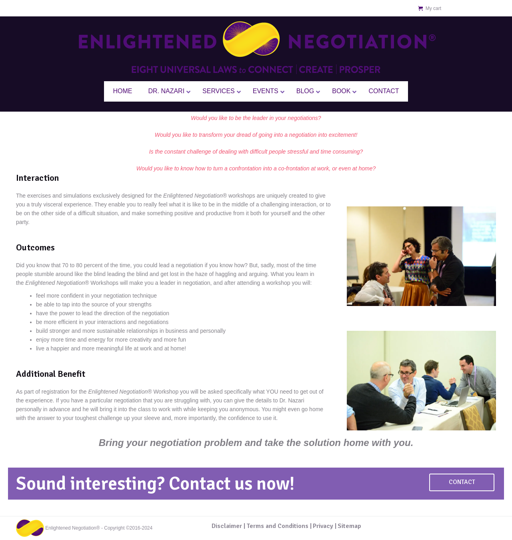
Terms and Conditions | (279, 526)
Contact (462, 482)
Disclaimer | (228, 526)
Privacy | (324, 526)
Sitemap (349, 526)
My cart (433, 8)
